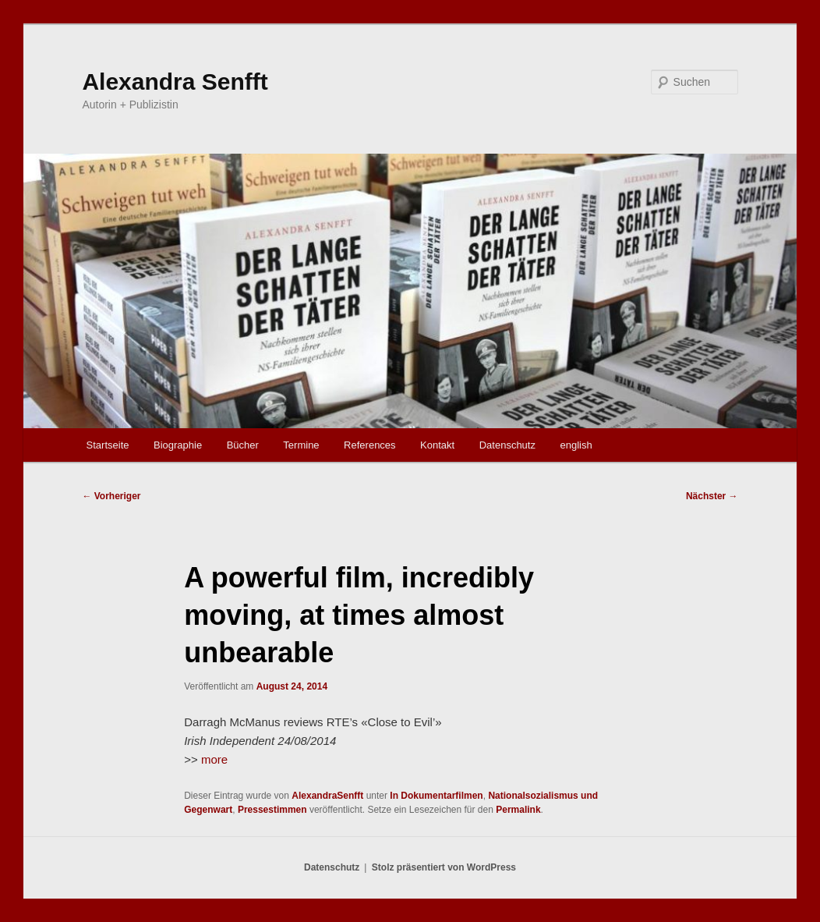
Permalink (518, 809)
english (576, 445)
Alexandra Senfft (174, 81)
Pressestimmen (272, 809)
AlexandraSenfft (327, 795)
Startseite (108, 445)
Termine (301, 445)
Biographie (178, 445)
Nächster (712, 496)
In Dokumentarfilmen (436, 795)
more (214, 759)
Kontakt (437, 445)
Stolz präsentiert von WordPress (444, 867)
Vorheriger (111, 496)
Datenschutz (507, 445)
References (369, 445)
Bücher (243, 445)
